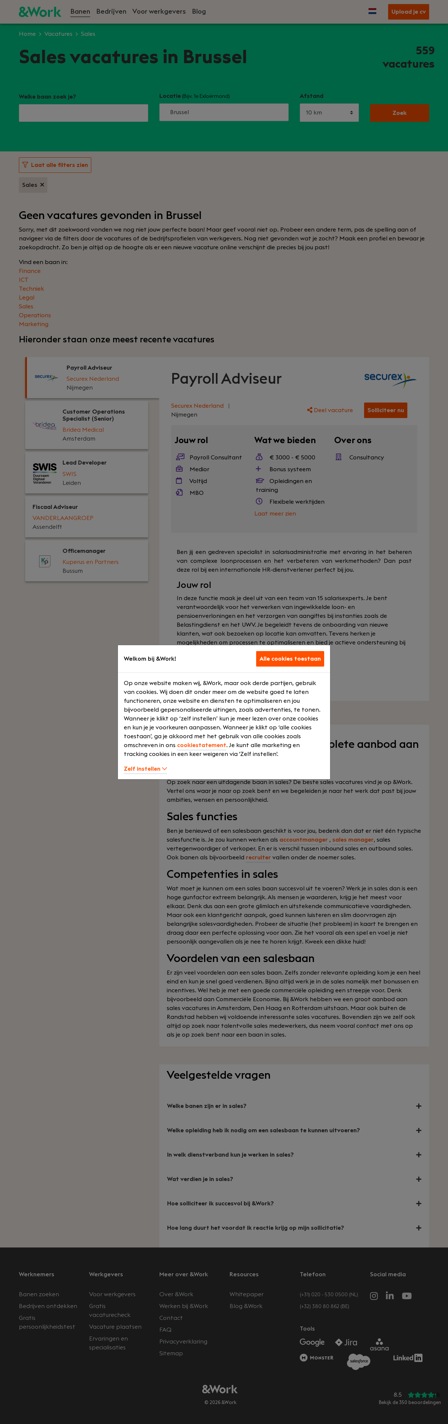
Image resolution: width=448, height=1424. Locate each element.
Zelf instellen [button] (145, 769)
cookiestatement (201, 745)
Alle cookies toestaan (290, 659)
